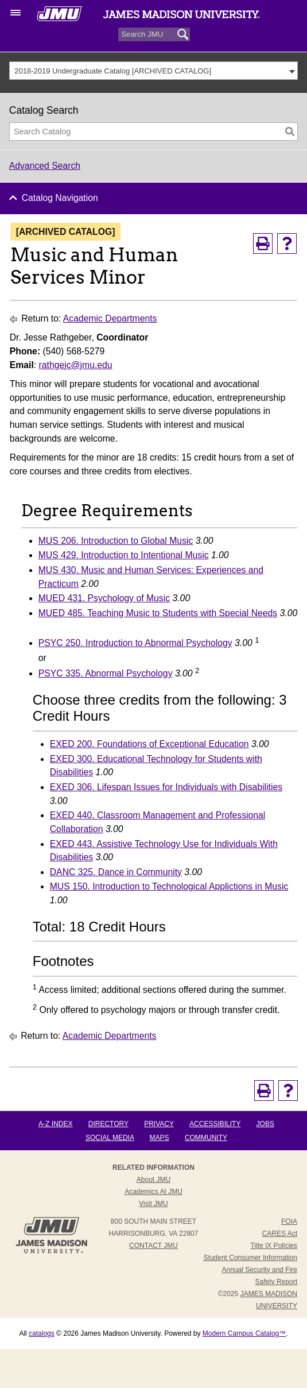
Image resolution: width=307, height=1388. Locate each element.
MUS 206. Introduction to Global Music (115, 541)
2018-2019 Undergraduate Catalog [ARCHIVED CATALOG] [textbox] (112, 71)
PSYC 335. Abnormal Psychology (105, 673)
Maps (159, 1138)
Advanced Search (44, 166)
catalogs (42, 1333)
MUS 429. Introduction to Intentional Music (123, 555)
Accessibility (214, 1124)
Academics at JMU (153, 1192)
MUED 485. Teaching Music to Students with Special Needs (157, 613)
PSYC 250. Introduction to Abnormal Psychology (135, 643)
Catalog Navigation (60, 198)
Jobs (265, 1124)
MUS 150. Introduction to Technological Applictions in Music (169, 886)
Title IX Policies (273, 1246)
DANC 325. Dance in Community (116, 872)
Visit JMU (153, 1204)
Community (206, 1138)
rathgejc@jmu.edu (75, 365)
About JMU (153, 1180)
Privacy (159, 1124)
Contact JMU (153, 1246)
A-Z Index (55, 1124)
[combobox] (153, 70)
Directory (108, 1124)
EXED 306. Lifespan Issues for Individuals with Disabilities (166, 787)
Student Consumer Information (250, 1258)
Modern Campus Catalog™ (244, 1333)
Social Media (110, 1138)
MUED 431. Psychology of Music (104, 598)
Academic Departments (110, 318)
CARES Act (279, 1234)
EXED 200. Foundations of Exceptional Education (149, 744)
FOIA (289, 1221)
